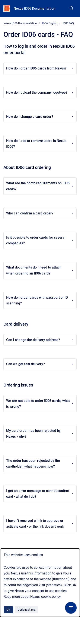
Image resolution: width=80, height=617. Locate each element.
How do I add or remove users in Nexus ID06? (40, 144)
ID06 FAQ (68, 23)
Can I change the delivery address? (40, 340)
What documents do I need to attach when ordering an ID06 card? (40, 270)
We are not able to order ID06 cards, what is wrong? (40, 404)
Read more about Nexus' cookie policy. (32, 597)
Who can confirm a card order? (40, 213)
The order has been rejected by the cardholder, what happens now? (40, 463)
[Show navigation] (71, 608)
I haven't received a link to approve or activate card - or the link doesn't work (40, 523)
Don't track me (26, 609)
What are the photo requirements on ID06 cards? (40, 186)
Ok (8, 609)
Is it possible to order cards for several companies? (40, 240)
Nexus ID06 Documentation (34, 8)
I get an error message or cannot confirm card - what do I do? (40, 494)
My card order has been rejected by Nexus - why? (40, 433)
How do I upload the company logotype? (40, 92)
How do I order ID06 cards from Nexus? (40, 68)
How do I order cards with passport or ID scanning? (40, 300)
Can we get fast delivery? (40, 364)
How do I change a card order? (40, 117)
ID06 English (49, 23)
